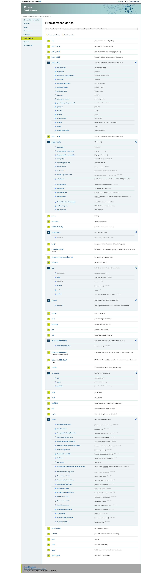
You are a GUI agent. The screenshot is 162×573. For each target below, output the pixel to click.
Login (121, 1)
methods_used (62, 91)
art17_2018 (56, 136)
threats (59, 122)
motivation (60, 171)
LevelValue (60, 462)
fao (53, 268)
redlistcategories (62, 206)
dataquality (60, 159)
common (55, 221)
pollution (60, 95)
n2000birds (60, 179)
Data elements (28, 31)
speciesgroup (61, 209)
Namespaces (28, 45)
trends (59, 126)
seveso (54, 534)
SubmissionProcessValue (65, 517)
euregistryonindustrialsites (62, 257)
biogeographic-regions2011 (66, 155)
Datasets (27, 23)
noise (54, 419)
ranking (59, 114)
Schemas (27, 34)
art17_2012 (56, 62)
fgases (54, 300)
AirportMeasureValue (64, 424)
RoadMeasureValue (63, 505)
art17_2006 (56, 57)
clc (58, 378)
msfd (54, 414)
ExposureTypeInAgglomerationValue (68, 445)
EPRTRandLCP (58, 249)
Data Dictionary (39, 16)
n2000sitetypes (62, 192)
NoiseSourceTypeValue (64, 484)
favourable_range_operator (66, 75)
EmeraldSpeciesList (63, 162)
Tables (26, 27)
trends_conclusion (63, 130)
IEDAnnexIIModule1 (59, 340)
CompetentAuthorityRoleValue (66, 433)
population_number (63, 99)
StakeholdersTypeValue (64, 509)
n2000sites (60, 188)
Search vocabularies (53, 34)
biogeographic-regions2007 (66, 151)
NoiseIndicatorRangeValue (65, 471)
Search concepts (68, 34)
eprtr (53, 244)
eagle (59, 382)
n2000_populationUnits (64, 174)
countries (60, 305)
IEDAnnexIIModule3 (59, 352)
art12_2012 (56, 46)
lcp (53, 409)
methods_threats (62, 87)
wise (53, 550)
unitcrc (59, 294)
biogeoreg (60, 71)
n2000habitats (61, 184)
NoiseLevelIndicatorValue (65, 480)
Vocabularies (28, 38)
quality (59, 110)
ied (53, 335)
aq (53, 41)
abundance (60, 147)
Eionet (32, 16)
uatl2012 (60, 386)
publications (56, 528)
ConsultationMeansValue (65, 437)
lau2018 (55, 403)
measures (60, 79)
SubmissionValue (62, 522)
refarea (59, 285)
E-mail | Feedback (30, 567)
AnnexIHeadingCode (63, 345)
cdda (53, 216)
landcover (55, 373)
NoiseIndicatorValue (63, 476)
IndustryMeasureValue (64, 454)
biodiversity (56, 142)
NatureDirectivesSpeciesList (66, 202)
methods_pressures (63, 83)
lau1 (53, 392)
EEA (32, 1)
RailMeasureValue (63, 497)
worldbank (56, 555)
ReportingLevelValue (63, 501)
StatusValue (61, 513)
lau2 (53, 398)
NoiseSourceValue (63, 488)
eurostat (55, 262)
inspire (54, 367)
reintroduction (61, 118)
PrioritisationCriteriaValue (65, 492)
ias (53, 330)
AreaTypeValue (62, 429)
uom (53, 544)
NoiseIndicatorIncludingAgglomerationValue (71, 466)
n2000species (61, 196)
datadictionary (57, 227)
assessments (61, 67)
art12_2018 (56, 52)
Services (26, 42)
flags (58, 277)
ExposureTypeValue (63, 449)
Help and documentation (32, 20)
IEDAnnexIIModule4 (59, 360)
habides (55, 324)
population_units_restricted (66, 103)
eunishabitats (61, 166)
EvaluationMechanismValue (66, 441)
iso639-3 (60, 458)
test (53, 539)
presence (60, 107)
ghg (53, 319)
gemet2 (54, 313)
